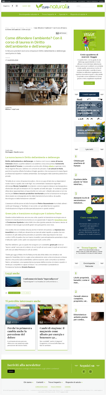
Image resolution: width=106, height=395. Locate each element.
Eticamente (81, 1)
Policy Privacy (56, 387)
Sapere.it (101, 1)
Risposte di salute (77, 14)
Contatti (39, 382)
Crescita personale (92, 1)
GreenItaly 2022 (60, 220)
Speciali (62, 14)
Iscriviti (26, 6)
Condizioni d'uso (41, 387)
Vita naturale (14, 293)
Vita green (26, 293)
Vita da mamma (72, 1)
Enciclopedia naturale (28, 14)
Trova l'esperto (48, 14)
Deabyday (63, 1)
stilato (51, 166)
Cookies (68, 387)
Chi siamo (27, 382)
